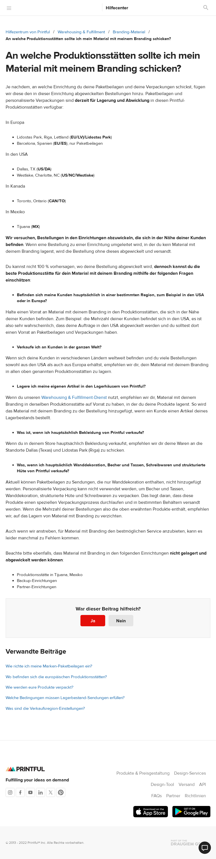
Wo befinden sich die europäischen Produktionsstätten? (56, 677)
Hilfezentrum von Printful (28, 32)
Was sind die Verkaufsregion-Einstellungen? (45, 708)
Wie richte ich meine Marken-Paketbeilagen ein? (49, 666)
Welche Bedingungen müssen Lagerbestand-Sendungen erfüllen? (65, 697)
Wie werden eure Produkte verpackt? (39, 687)
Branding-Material (129, 32)
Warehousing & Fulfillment (81, 32)
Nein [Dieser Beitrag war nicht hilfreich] (121, 621)
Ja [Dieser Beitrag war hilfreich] (93, 621)
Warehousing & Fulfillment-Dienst (74, 397)
